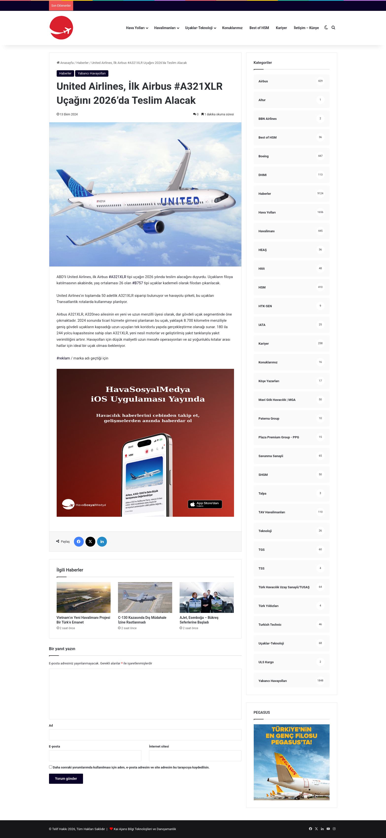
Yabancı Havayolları (92, 73)
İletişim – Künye (306, 28)
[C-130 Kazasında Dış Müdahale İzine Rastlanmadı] (145, 597)
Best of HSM (259, 28)
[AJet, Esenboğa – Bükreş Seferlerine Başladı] (207, 597)
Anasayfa (65, 63)
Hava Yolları (135, 28)
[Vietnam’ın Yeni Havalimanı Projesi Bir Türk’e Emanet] (84, 597)
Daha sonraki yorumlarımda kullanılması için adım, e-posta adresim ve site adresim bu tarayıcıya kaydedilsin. (131, 767)
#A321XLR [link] (117, 277)
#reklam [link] (63, 358)
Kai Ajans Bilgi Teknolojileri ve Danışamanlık (145, 829)
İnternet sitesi (159, 746)
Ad (51, 725)
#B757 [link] (137, 283)
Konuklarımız (232, 28)
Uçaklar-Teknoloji (199, 28)
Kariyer (281, 28)
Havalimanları (165, 28)
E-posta (54, 746)
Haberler (82, 63)
